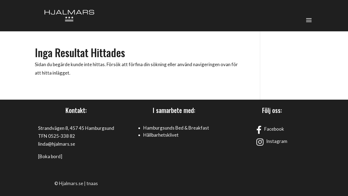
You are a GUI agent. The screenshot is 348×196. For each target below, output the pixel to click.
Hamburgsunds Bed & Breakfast (176, 128)
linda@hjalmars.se (56, 144)
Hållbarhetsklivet (161, 135)
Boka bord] (50, 156)
